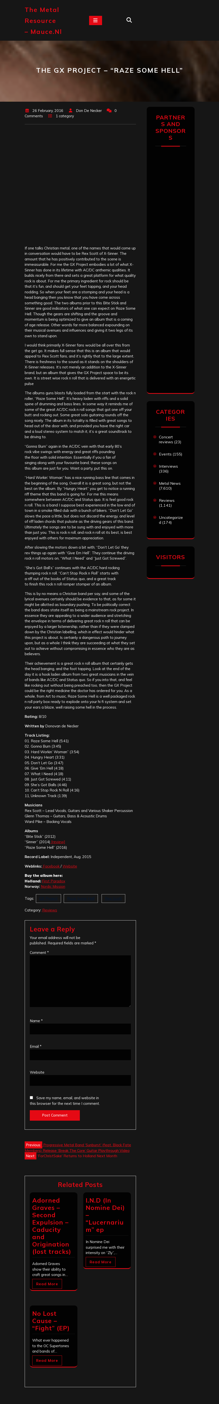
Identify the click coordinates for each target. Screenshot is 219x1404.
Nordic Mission (53, 886)
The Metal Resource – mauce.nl (43, 20)
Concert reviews (166, 439)
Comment (39, 952)
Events (165, 454)
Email (36, 1046)
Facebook (51, 866)
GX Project (48, 898)
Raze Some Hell (80, 898)
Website (70, 866)
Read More (47, 1284)
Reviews (49, 910)
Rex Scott (113, 898)
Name (36, 1020)
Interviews (168, 466)
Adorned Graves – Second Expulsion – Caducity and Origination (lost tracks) (51, 1225)
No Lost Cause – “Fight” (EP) (51, 1321)
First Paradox (53, 881)
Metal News (170, 483)
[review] (57, 842)
